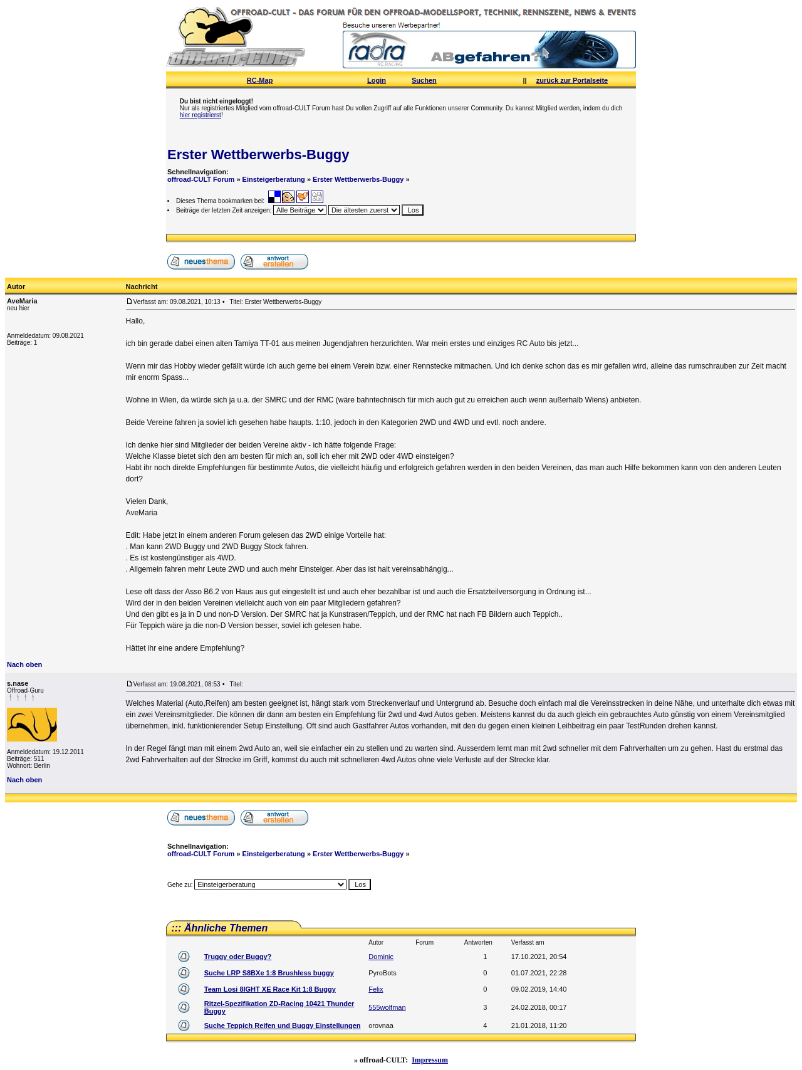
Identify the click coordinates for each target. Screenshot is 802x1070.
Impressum (430, 1060)
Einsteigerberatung (273, 179)
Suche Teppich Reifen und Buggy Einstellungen (282, 1025)
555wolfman (386, 1007)
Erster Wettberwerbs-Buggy (258, 154)
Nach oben (24, 664)
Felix (375, 989)
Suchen (424, 80)
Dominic (380, 956)
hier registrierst (200, 115)
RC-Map (260, 80)
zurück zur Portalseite (572, 80)
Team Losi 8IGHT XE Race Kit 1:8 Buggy (270, 989)
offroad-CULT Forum (200, 179)
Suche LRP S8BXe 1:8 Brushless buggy (269, 973)
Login (376, 80)
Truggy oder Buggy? (238, 956)
